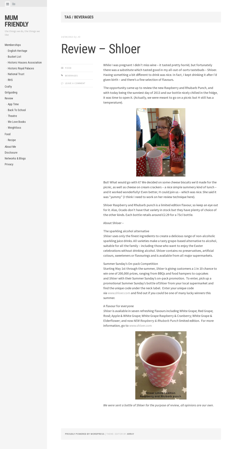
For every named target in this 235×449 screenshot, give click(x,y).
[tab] (7, 4)
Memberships (13, 45)
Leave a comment (75, 83)
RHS (10, 80)
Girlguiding (11, 92)
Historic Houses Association (25, 62)
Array (130, 433)
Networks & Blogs (15, 158)
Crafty (8, 86)
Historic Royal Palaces (21, 68)
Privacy (9, 164)
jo (78, 36)
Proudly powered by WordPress (84, 433)
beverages (71, 75)
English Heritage (17, 50)
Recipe (12, 140)
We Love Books (17, 121)
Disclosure (11, 152)
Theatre (12, 116)
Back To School (17, 110)
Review (9, 98)
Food (7, 134)
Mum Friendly (16, 21)
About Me (10, 146)
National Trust (16, 74)
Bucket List (14, 56)
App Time (13, 104)
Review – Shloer (100, 49)
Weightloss (14, 127)
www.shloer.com (119, 293)
